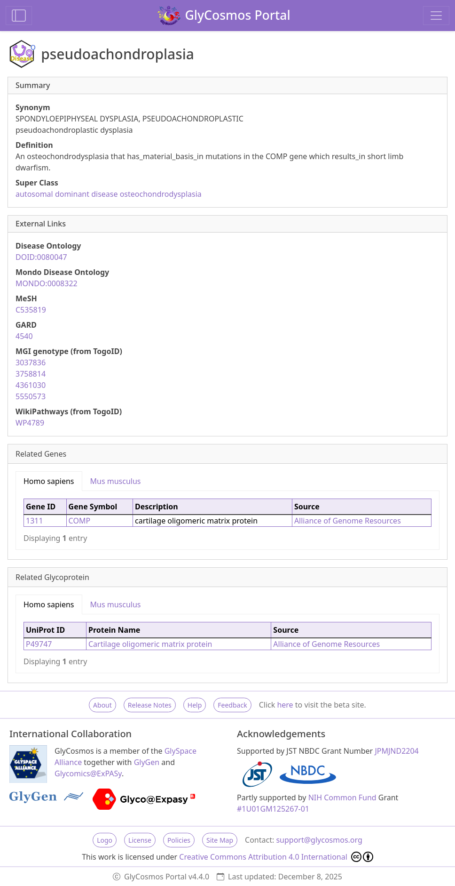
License (139, 840)
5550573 (31, 396)
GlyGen (147, 762)
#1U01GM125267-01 (273, 809)
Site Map (219, 840)
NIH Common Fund (342, 797)
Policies (178, 840)
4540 (24, 336)
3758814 (31, 374)
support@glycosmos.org (319, 840)
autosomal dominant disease (67, 194)
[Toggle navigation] (436, 15)
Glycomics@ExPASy (88, 773)
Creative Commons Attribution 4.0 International (276, 857)
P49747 (39, 644)
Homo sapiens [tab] (49, 481)
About (102, 705)
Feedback (232, 705)
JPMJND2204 (396, 751)
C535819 (31, 310)
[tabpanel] (227, 520)
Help (195, 705)
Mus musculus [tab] (115, 481)
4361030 (31, 385)
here (285, 705)
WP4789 (30, 423)
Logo (104, 840)
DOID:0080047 (41, 257)
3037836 (31, 362)
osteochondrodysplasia (161, 194)
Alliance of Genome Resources (347, 520)
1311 (34, 520)
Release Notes (150, 705)
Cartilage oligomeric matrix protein (150, 644)
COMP (79, 520)
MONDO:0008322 (47, 283)
